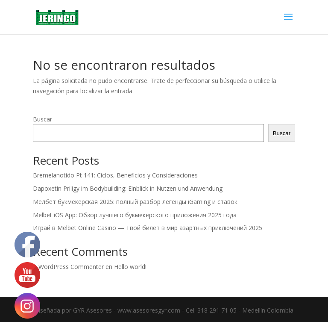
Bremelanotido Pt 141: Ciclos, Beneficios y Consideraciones (115, 175)
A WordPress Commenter (68, 267)
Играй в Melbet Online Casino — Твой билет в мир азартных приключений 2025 (147, 228)
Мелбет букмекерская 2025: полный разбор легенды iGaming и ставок (135, 202)
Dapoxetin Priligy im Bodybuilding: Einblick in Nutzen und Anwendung (128, 188)
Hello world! (130, 267)
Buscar (42, 119)
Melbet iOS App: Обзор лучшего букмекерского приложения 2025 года (135, 215)
